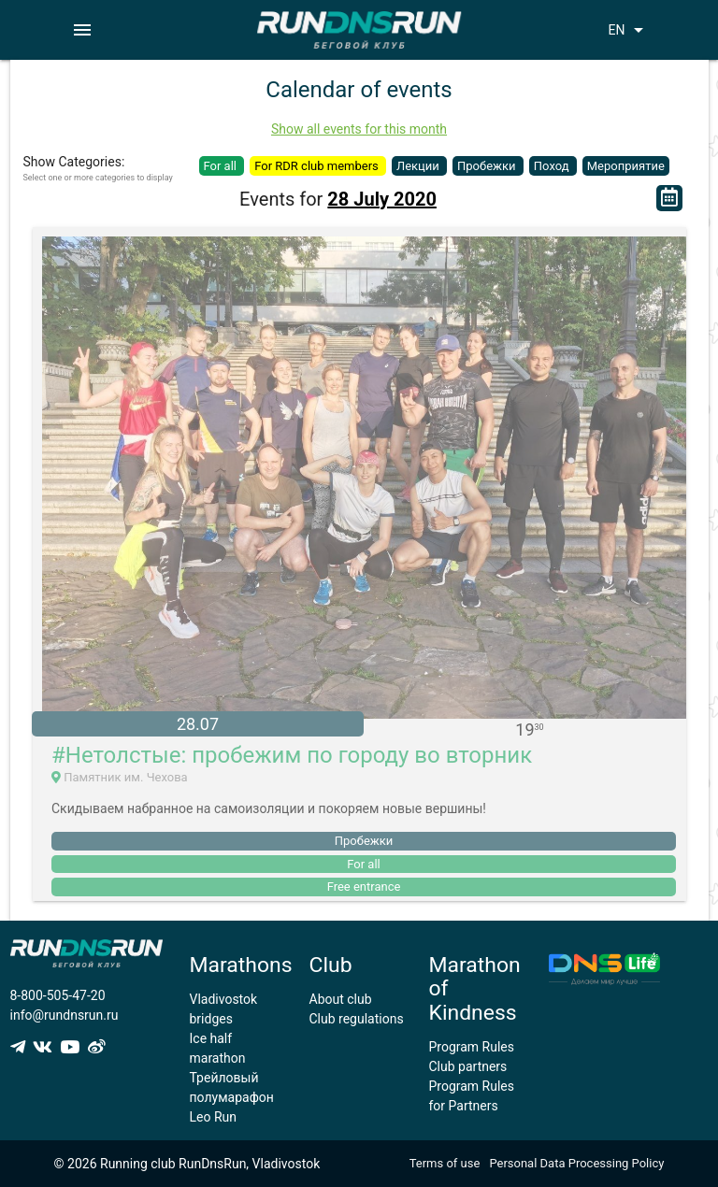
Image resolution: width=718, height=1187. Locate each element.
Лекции (419, 166)
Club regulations (356, 1018)
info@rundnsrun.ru (64, 1015)
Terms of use (445, 1163)
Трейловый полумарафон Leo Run (232, 1097)
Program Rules (472, 1046)
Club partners (468, 1066)
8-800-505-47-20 (58, 995)
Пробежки (488, 166)
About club (340, 999)
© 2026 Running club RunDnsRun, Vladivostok (187, 1163)
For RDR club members (317, 166)
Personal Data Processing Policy (576, 1163)
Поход (553, 166)
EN (629, 30)
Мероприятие (626, 166)
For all (222, 166)
